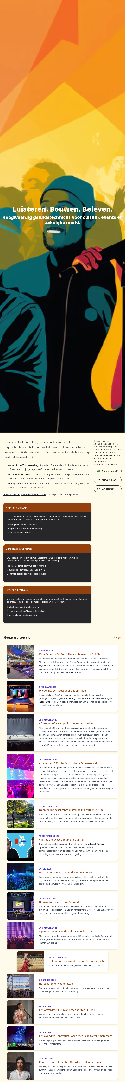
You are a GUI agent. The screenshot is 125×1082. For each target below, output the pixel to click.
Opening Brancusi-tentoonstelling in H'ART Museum (71, 810)
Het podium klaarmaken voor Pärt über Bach (76, 961)
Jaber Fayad (44, 701)
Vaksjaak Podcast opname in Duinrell (61, 839)
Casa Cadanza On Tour (70, 672)
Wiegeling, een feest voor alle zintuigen (63, 690)
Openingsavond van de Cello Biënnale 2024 (65, 931)
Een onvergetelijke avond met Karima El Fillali (67, 1010)
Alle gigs (118, 637)
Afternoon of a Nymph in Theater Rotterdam (66, 723)
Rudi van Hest (93, 698)
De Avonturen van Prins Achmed (59, 902)
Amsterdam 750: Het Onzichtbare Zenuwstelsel (68, 763)
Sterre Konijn (70, 698)
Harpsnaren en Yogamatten (56, 983)
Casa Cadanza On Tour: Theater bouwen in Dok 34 (69, 654)
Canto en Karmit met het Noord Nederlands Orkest (70, 1062)
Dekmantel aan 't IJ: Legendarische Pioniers (65, 872)
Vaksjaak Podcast (96, 844)
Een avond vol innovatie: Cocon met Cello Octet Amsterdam (75, 1036)
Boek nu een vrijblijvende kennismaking (25, 494)
